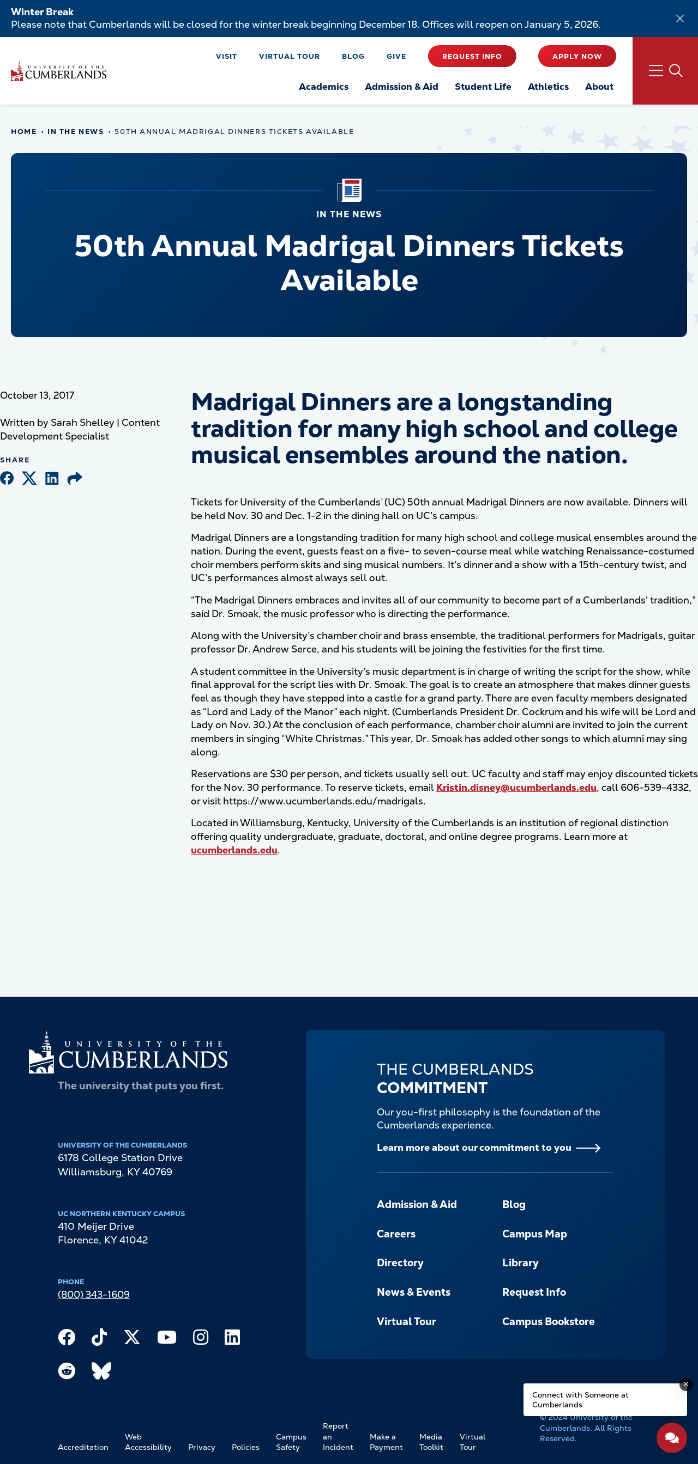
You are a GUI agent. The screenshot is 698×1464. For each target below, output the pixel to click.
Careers (396, 1234)
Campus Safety (291, 1442)
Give (396, 56)
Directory (400, 1263)
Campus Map (534, 1234)
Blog (353, 56)
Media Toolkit (431, 1442)
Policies (246, 1447)
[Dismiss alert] (680, 18)
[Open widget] (672, 1438)
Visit (226, 56)
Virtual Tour (289, 56)
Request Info (472, 56)
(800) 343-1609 (94, 1294)
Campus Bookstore (548, 1321)
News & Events (413, 1292)
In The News (75, 131)
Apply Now (577, 56)
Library (520, 1263)
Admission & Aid (417, 1204)
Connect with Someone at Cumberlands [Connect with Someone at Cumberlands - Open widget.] (580, 1400)
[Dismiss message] (686, 1384)
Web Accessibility (148, 1442)
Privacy (201, 1447)
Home (24, 131)
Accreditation (83, 1447)
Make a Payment (386, 1442)
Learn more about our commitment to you (474, 1147)
